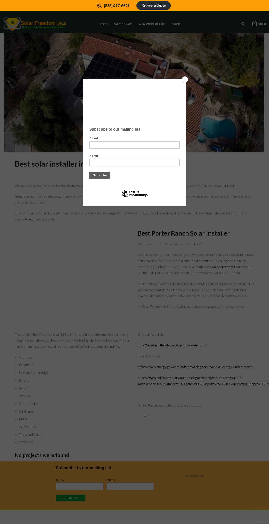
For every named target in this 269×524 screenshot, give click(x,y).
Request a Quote (154, 5)
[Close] (185, 79)
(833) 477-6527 (116, 5)
